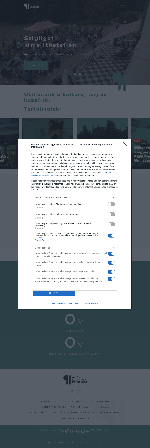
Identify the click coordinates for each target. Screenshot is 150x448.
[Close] (125, 145)
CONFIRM (53, 293)
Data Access (74, 303)
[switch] (111, 204)
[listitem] (75, 197)
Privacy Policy (91, 303)
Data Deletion (58, 303)
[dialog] (75, 224)
